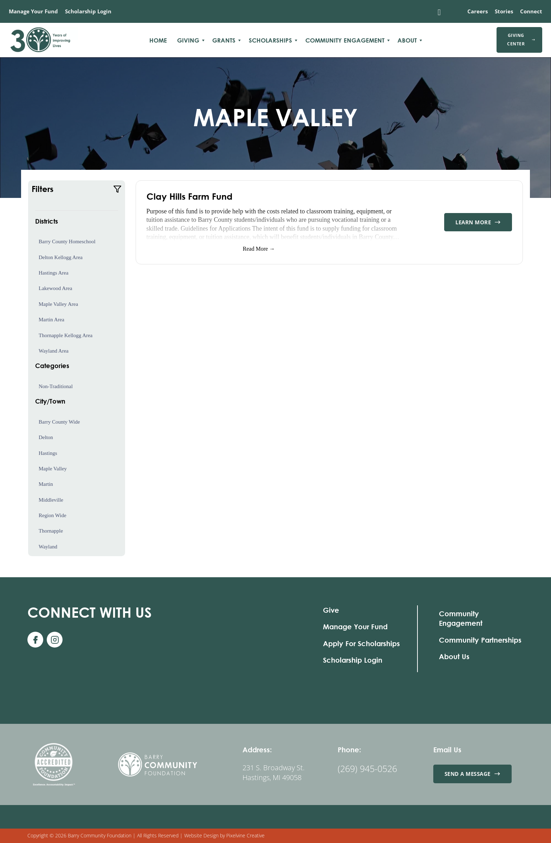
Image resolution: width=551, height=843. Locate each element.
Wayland (48, 546)
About (407, 40)
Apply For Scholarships (361, 643)
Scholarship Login (88, 11)
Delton (46, 437)
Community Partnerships (480, 640)
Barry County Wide (59, 422)
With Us (89, 612)
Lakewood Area (55, 288)
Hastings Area (54, 273)
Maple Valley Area (58, 304)
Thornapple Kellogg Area (65, 335)
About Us (454, 656)
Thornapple (51, 531)
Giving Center (521, 39)
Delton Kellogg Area (61, 257)
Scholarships (270, 40)
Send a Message (472, 773)
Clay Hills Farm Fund (190, 196)
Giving (188, 40)
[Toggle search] (439, 12)
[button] (77, 189)
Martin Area (51, 319)
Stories (504, 11)
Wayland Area (54, 351)
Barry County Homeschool (67, 241)
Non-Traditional (56, 386)
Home (158, 40)
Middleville (51, 500)
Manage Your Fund (33, 11)
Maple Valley (53, 468)
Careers (477, 11)
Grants (223, 40)
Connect (531, 11)
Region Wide (52, 515)
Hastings (48, 453)
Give (331, 610)
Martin (46, 484)
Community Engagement (344, 40)
